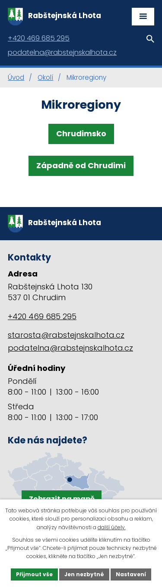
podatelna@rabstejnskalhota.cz (70, 347)
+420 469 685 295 (42, 316)
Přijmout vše (34, 574)
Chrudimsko (81, 133)
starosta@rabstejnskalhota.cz (66, 335)
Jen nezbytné (84, 574)
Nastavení (131, 574)
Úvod (16, 77)
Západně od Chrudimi (81, 165)
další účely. (112, 527)
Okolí (45, 77)
